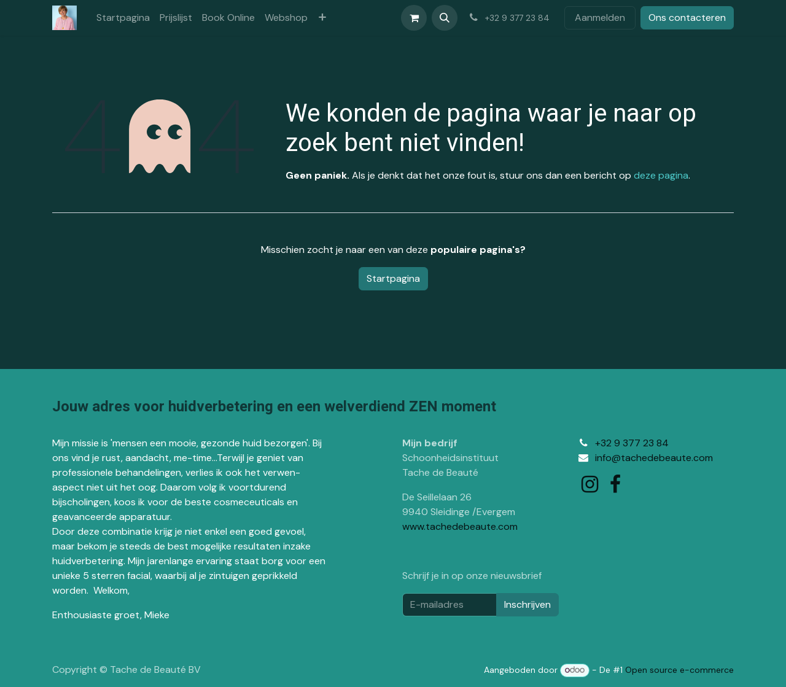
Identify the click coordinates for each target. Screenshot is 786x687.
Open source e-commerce (679, 669)
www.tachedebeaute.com (460, 526)
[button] (444, 18)
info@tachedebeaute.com (654, 457)
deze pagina (661, 175)
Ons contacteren (687, 17)
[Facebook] (615, 484)
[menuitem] (123, 18)
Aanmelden (600, 17)
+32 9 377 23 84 (632, 443)
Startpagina (393, 278)
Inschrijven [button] (527, 604)
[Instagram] (590, 484)
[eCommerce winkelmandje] (414, 18)
